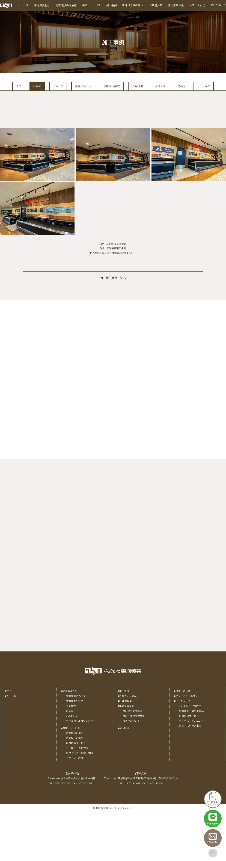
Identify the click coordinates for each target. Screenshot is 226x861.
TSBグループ (218, 5)
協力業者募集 (176, 5)
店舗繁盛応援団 (74, 733)
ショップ (58, 86)
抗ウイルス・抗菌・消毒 (79, 752)
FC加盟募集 (155, 5)
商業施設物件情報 (66, 5)
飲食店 (37, 86)
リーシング (203, 86)
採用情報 (123, 728)
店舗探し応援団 (74, 738)
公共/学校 (137, 86)
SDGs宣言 (71, 715)
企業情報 (71, 705)
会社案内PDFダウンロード (80, 720)
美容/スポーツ (83, 86)
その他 (181, 86)
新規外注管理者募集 (134, 715)
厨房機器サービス (76, 743)
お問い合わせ (197, 5)
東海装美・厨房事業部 (191, 710)
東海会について (131, 720)
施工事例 (111, 5)
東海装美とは (42, 5)
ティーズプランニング (191, 720)
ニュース (23, 5)
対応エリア (72, 710)
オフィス (160, 86)
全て (18, 86)
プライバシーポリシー (187, 696)
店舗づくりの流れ (132, 5)
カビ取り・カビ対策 (77, 748)
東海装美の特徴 (74, 701)
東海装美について (76, 696)
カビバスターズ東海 (190, 725)
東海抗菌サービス (189, 715)
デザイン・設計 (74, 757)
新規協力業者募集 (132, 710)
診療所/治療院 (112, 86)
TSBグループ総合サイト (192, 705)
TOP (8, 691)
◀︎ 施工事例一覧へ (113, 278)
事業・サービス (91, 5)
